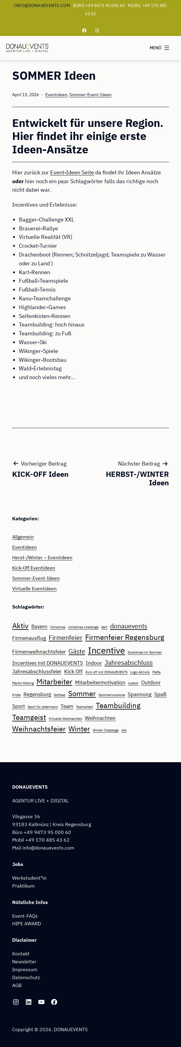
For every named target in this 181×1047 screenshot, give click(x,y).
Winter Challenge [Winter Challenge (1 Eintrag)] (106, 730)
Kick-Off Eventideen (33, 567)
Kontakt (21, 953)
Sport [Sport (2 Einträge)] (18, 706)
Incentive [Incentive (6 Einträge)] (106, 650)
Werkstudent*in (29, 877)
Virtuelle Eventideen (34, 588)
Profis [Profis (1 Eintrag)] (16, 695)
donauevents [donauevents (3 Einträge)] (128, 626)
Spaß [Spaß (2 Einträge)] (160, 694)
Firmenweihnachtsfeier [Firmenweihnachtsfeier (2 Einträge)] (39, 651)
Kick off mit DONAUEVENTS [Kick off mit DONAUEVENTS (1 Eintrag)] (106, 672)
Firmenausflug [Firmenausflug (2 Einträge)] (29, 638)
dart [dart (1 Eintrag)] (104, 627)
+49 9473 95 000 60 (47, 832)
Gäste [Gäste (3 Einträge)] (76, 651)
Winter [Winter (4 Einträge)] (79, 729)
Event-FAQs (25, 916)
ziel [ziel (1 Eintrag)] (124, 730)
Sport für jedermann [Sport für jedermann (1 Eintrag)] (43, 707)
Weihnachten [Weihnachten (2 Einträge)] (100, 718)
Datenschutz (26, 977)
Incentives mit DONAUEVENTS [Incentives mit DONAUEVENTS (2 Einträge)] (47, 663)
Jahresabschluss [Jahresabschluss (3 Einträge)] (129, 662)
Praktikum (23, 885)
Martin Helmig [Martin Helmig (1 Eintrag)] (23, 683)
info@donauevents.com (42, 5)
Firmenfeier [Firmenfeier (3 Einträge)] (65, 637)
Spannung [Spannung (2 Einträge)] (139, 694)
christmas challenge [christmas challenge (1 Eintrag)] (83, 627)
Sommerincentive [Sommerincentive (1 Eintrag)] (112, 695)
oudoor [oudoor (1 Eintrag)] (133, 683)
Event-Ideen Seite (72, 172)
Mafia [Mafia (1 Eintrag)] (156, 672)
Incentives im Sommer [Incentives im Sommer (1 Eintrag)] (145, 652)
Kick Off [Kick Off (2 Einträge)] (73, 671)
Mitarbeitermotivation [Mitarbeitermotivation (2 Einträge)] (100, 682)
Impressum (24, 969)
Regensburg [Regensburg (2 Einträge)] (37, 694)
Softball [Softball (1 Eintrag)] (59, 695)
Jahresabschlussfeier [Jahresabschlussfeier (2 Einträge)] (36, 671)
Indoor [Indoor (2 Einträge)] (94, 663)
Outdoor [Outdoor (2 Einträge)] (151, 682)
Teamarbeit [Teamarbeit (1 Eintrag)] (84, 707)
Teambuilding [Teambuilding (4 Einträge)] (118, 705)
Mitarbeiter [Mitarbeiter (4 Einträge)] (54, 681)
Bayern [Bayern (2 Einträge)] (39, 626)
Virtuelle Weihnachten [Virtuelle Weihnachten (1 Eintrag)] (65, 719)
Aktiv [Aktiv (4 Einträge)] (20, 625)
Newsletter (24, 961)
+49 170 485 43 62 (47, 839)
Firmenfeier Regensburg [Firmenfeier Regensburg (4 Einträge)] (124, 637)
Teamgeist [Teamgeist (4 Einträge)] (29, 717)
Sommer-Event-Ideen (90, 94)
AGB (17, 985)
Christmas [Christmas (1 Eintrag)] (57, 627)
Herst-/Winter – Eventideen (42, 557)
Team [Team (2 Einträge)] (67, 706)
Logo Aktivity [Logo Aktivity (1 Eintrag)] (140, 672)
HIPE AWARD (26, 923)
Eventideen (56, 94)
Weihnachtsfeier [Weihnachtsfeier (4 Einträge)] (39, 729)
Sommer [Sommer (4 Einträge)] (82, 693)
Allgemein (23, 536)
